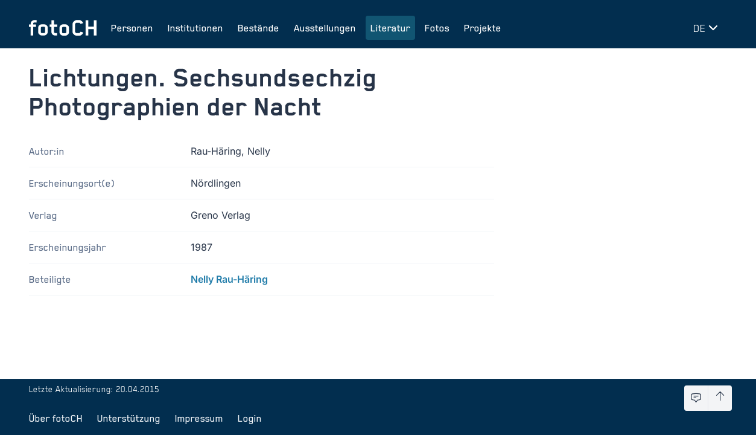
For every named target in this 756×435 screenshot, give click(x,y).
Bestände (258, 27)
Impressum (199, 418)
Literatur (390, 27)
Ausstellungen (325, 27)
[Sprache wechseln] (707, 28)
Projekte (482, 27)
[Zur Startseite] (63, 27)
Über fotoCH (56, 418)
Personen (132, 27)
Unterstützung (128, 418)
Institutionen (195, 27)
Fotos (437, 27)
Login (250, 418)
